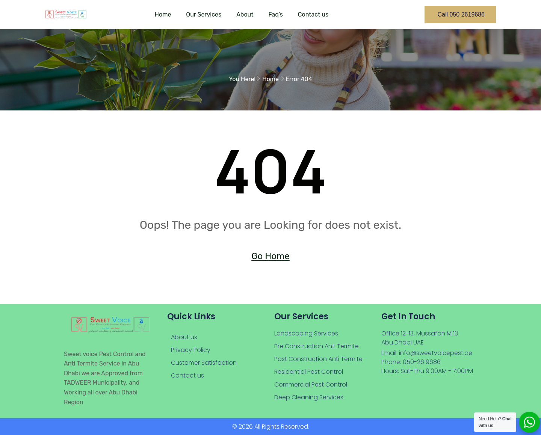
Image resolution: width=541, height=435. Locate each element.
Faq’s (275, 14)
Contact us (313, 14)
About (244, 14)
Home (163, 14)
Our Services (203, 14)
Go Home (270, 256)
